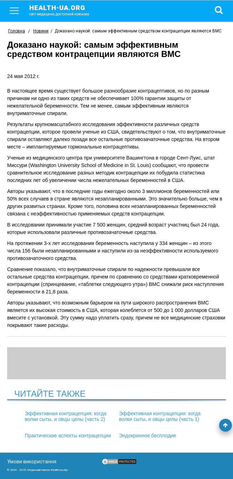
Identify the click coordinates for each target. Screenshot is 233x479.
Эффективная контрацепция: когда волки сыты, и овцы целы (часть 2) (66, 416)
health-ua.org (65, 10)
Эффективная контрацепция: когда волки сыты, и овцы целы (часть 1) (160, 416)
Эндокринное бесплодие (147, 435)
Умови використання (31, 461)
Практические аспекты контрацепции (68, 435)
